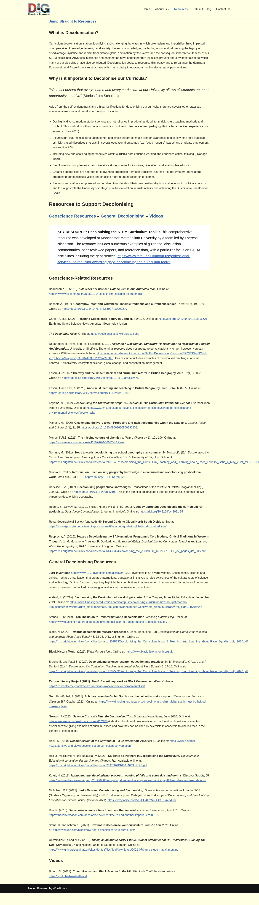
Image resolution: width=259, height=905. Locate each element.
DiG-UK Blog (203, 9)
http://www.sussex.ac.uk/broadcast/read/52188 (78, 727)
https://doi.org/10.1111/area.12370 (107, 482)
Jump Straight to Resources (73, 21)
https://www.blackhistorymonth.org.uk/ (150, 658)
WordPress (60, 900)
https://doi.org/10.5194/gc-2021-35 (162, 517)
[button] (168, 9)
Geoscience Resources (72, 216)
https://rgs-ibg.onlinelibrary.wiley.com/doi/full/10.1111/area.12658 (89, 398)
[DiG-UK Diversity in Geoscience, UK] (39, 9)
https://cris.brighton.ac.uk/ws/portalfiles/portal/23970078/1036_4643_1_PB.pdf (98, 772)
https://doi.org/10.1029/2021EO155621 (183, 319)
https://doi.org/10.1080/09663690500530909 (110, 433)
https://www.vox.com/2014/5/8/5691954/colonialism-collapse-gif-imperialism (96, 294)
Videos (156, 216)
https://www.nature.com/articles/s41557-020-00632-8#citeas (87, 448)
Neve (31, 900)
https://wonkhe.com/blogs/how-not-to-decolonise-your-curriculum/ (94, 841)
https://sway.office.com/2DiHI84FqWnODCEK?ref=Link (160, 811)
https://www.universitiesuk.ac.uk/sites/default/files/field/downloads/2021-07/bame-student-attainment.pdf (114, 861)
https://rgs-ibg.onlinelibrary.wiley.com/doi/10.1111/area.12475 (100, 383)
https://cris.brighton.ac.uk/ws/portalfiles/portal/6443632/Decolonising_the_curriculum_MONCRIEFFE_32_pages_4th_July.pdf (127, 557)
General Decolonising (123, 216)
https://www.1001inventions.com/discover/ (97, 578)
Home (146, 9)
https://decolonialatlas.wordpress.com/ (115, 334)
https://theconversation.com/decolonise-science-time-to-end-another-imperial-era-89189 (104, 826)
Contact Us (223, 9)
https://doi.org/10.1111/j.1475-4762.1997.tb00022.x (94, 309)
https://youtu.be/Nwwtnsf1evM (68, 888)
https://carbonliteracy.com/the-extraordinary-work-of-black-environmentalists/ (97, 692)
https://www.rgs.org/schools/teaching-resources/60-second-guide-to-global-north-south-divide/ (108, 532)
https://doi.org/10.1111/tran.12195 (95, 497)
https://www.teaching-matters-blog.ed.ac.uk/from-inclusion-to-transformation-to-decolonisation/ (108, 628)
